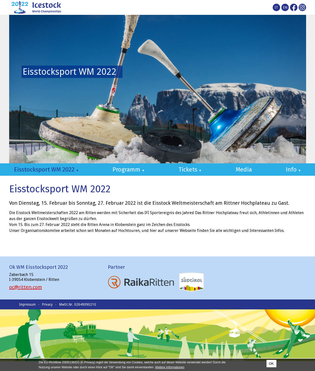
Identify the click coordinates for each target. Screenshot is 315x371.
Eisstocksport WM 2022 (46, 169)
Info (293, 169)
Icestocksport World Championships (36, 7)
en (285, 7)
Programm (129, 169)
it (276, 7)
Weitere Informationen (169, 367)
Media (244, 169)
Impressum (27, 304)
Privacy (47, 304)
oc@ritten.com (25, 287)
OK (271, 364)
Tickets (190, 169)
